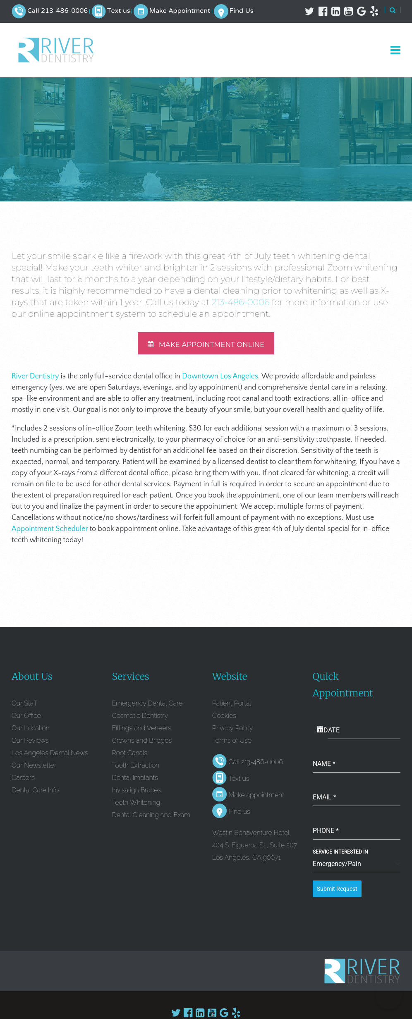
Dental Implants (135, 781)
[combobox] (357, 867)
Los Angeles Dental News (50, 756)
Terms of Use (232, 743)
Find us (239, 814)
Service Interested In (340, 855)
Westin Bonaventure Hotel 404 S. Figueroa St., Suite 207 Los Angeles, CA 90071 (254, 848)
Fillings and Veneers (142, 731)
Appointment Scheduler (50, 532)
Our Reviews (30, 743)
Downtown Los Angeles (220, 379)
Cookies (224, 718)
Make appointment (256, 798)
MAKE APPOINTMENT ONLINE (206, 346)
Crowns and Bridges (142, 743)
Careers (23, 781)
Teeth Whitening (136, 805)
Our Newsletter (34, 768)
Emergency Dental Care (147, 706)
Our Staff (24, 706)
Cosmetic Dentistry (140, 718)
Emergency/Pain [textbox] (337, 867)
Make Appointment (179, 11)
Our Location (31, 731)
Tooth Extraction (136, 768)
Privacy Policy (232, 731)
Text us (118, 11)
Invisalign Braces (136, 793)
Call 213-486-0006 (57, 11)
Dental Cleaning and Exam (151, 818)
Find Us (241, 11)
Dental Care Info (35, 793)
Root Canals (130, 756)
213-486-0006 (241, 302)
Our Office (26, 718)
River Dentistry (35, 379)
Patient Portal (231, 706)
